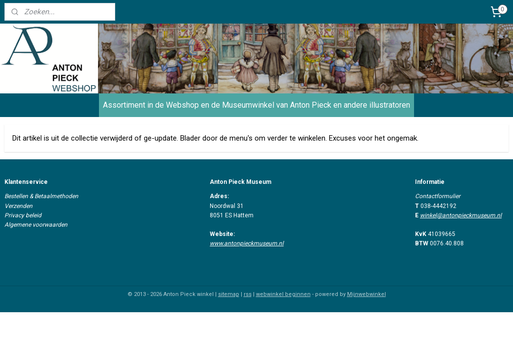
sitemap (228, 294)
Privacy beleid (22, 215)
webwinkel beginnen (283, 294)
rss (248, 294)
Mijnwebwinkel (366, 294)
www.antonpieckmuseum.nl (247, 243)
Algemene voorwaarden (35, 224)
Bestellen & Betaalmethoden (41, 196)
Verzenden (18, 206)
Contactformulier (437, 196)
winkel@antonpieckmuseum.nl (461, 215)
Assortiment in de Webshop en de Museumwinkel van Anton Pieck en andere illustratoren (256, 105)
